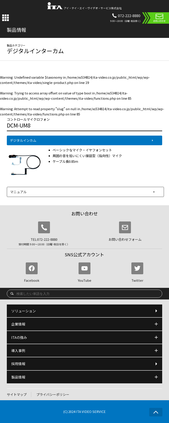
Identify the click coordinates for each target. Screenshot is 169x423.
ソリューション (84, 310)
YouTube (84, 272)
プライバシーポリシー (52, 394)
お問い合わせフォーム (124, 231)
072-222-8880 (129, 15)
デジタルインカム (23, 140)
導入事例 (84, 350)
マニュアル (18, 191)
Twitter (137, 272)
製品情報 (84, 377)
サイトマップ (17, 394)
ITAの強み (84, 337)
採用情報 (84, 363)
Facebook (31, 272)
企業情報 (84, 324)
